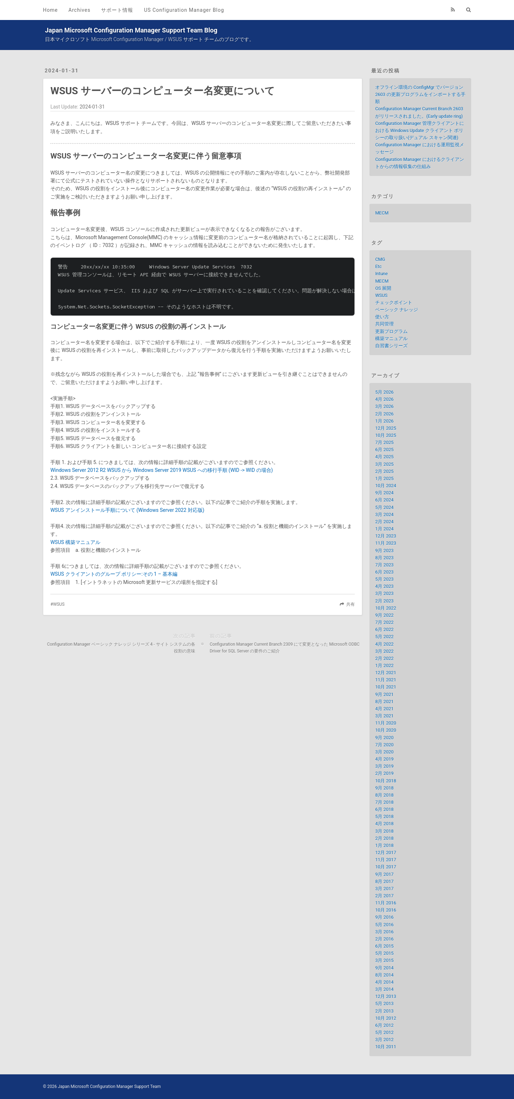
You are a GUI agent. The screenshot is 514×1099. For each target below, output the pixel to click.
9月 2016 (384, 917)
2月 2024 (384, 521)
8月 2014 (384, 975)
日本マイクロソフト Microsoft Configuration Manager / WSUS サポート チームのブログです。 (149, 39)
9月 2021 (384, 694)
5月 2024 (384, 507)
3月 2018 (384, 831)
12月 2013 (385, 996)
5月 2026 (384, 392)
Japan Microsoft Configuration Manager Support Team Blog (131, 30)
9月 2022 (384, 615)
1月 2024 (384, 528)
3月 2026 (384, 406)
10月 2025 (385, 435)
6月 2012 (384, 1025)
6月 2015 (384, 946)
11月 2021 (385, 679)
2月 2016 (384, 939)
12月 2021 (385, 672)
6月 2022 (384, 629)
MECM (381, 213)
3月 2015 (384, 960)
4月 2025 (384, 456)
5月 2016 (384, 924)
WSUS (58, 604)
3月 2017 (384, 888)
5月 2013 (384, 1003)
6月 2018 (384, 809)
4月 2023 (384, 586)
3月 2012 (384, 1039)
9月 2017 (384, 874)
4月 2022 (384, 644)
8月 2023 (384, 557)
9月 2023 (384, 550)
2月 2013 (384, 1011)
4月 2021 (384, 708)
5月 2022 (384, 636)
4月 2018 (384, 823)
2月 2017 (384, 895)
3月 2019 (384, 766)
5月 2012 (384, 1032)
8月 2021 (384, 701)
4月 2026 (384, 399)
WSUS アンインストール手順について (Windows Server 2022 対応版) (127, 510)
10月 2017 (385, 866)
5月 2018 (384, 816)
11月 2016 (385, 903)
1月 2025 (384, 478)
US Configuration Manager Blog (184, 10)
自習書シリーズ (391, 345)
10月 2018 (385, 780)
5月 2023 (384, 579)
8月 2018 (384, 795)
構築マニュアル (391, 338)
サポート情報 (117, 10)
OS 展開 (383, 288)
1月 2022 (384, 665)
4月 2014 (384, 982)
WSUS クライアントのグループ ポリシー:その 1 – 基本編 (113, 574)
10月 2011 (385, 1046)
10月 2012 (385, 1018)
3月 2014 (384, 989)
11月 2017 (385, 859)
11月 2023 (385, 543)
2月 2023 (384, 601)
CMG (380, 259)
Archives (80, 10)
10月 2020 (385, 730)
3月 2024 (384, 514)
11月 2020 (385, 723)
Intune (381, 273)
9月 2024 (384, 492)
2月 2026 (384, 414)
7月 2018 (384, 802)
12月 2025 (385, 428)
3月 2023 (384, 593)
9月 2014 (384, 968)
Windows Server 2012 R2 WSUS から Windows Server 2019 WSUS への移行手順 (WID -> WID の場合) (161, 470)
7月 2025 (384, 442)
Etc (378, 266)
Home (50, 10)
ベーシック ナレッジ (396, 309)
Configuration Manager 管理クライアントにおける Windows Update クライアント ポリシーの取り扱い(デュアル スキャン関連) (419, 130)
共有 (350, 604)
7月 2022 (384, 622)
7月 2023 (384, 565)
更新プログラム (391, 331)
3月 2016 (384, 931)
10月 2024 (385, 485)
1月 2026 (384, 421)
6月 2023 (384, 572)
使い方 (382, 316)
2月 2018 (384, 838)
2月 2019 (384, 773)
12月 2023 (385, 536)
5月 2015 (384, 953)
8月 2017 (384, 881)
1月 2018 (384, 845)
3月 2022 (384, 651)
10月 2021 (385, 687)
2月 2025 (384, 471)
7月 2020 (384, 744)
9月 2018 (384, 788)
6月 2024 (384, 500)
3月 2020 (384, 752)
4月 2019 (384, 759)
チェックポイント (393, 302)
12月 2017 (385, 852)
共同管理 (384, 324)
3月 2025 (384, 464)
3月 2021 (384, 716)
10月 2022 (385, 608)
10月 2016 (385, 910)
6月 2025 (384, 449)
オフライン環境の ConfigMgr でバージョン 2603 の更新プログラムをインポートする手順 (420, 94)
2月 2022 (384, 658)
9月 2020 (384, 737)
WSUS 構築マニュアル (75, 542)
